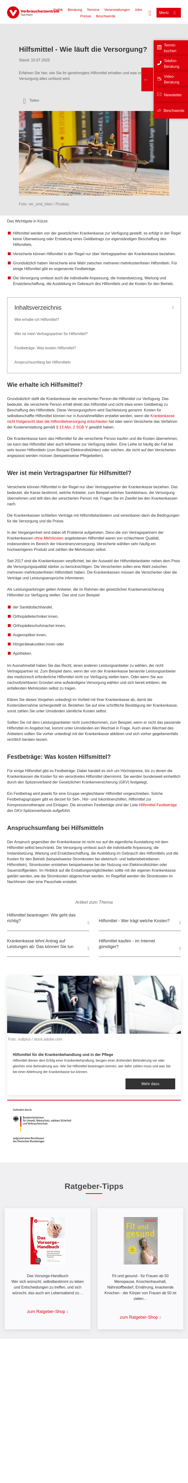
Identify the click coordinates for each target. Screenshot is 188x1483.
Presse (85, 16)
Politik (58, 10)
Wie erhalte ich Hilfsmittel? (36, 320)
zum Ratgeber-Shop (46, 1311)
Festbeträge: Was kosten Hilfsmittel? (45, 348)
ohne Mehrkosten (49, 538)
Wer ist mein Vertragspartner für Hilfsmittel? (51, 334)
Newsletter (173, 95)
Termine (93, 10)
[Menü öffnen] (169, 13)
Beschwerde (106, 16)
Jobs (138, 10)
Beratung (75, 10)
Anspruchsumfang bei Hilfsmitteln (42, 362)
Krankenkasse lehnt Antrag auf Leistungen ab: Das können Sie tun (40, 944)
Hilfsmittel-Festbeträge (158, 805)
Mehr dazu (150, 1084)
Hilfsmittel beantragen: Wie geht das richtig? (41, 918)
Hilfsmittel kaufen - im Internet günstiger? (127, 944)
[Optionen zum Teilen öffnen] (31, 100)
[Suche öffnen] (150, 12)
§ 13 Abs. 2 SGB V (72, 427)
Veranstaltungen (117, 10)
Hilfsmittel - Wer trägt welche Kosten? (134, 920)
